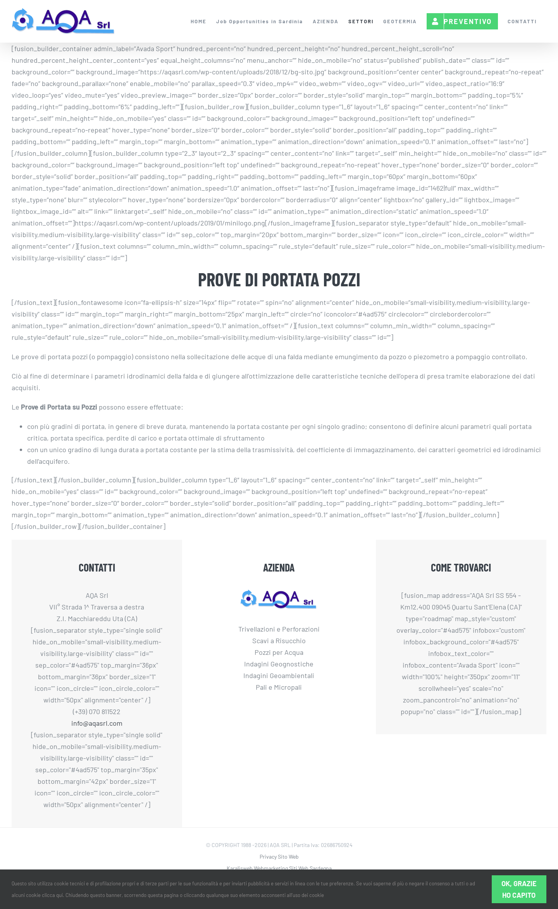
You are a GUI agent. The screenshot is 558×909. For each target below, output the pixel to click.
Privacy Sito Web (279, 856)
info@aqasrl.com (96, 723)
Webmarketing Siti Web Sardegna (293, 868)
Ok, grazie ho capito (519, 889)
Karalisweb (240, 868)
